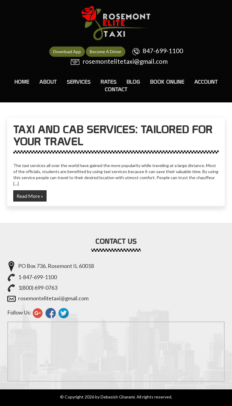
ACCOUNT (206, 82)
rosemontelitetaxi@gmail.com (125, 61)
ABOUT (48, 82)
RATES (109, 82)
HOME (21, 82)
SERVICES (79, 82)
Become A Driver (105, 51)
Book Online (167, 82)
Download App (67, 51)
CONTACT (116, 89)
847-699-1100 (163, 50)
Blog (133, 82)
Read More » (30, 196)
